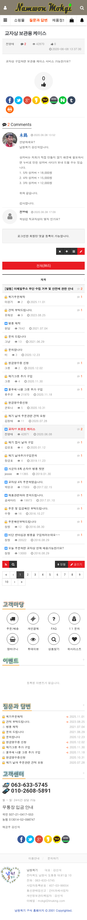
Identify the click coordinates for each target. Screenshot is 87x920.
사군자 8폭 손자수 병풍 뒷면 (24, 469)
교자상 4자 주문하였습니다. (43, 481)
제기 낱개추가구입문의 (43, 455)
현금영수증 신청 (43, 362)
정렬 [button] (62, 564)
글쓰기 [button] (76, 564)
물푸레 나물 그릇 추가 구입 (43, 389)
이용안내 (33, 858)
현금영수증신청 (16, 402)
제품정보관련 (62, 20)
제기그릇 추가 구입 (43, 376)
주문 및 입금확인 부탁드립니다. (43, 508)
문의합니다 (13, 350)
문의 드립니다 (15, 336)
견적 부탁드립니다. (43, 310)
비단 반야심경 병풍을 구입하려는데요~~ (43, 534)
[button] (59, 251)
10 (6, 582)
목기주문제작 (43, 296)
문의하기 (53, 858)
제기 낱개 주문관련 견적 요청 (25, 416)
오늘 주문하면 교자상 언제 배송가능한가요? (34, 548)
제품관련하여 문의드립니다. (43, 495)
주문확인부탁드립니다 (43, 521)
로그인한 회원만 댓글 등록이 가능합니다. (43, 236)
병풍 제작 (12, 323)
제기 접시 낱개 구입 (43, 442)
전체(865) (43, 266)
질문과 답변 (38, 20)
